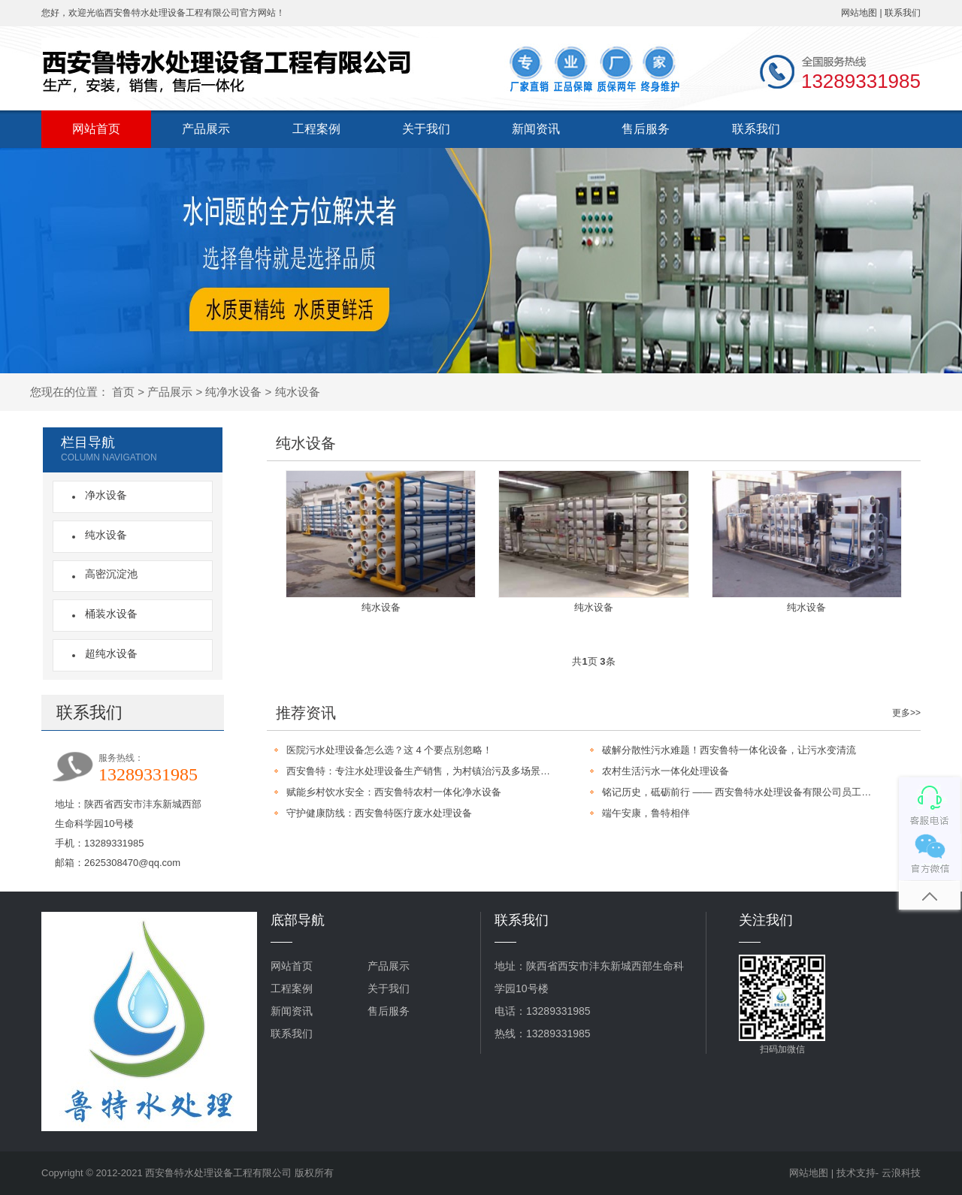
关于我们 (426, 128)
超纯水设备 (108, 653)
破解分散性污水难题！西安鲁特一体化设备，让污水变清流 (729, 750)
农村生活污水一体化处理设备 (665, 771)
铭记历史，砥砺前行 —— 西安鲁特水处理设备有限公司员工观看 (739, 792)
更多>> (906, 713)
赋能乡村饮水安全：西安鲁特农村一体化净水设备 (393, 792)
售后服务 (646, 128)
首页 (123, 391)
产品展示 (206, 128)
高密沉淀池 (108, 574)
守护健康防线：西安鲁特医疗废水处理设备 (379, 813)
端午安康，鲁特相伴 (646, 813)
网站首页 (96, 128)
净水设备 (103, 495)
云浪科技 (901, 1172)
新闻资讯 (536, 128)
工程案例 (316, 128)
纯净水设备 (233, 391)
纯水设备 (297, 391)
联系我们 (903, 13)
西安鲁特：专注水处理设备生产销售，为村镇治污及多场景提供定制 (423, 771)
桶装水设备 (108, 614)
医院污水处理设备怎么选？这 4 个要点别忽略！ (389, 750)
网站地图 (859, 13)
